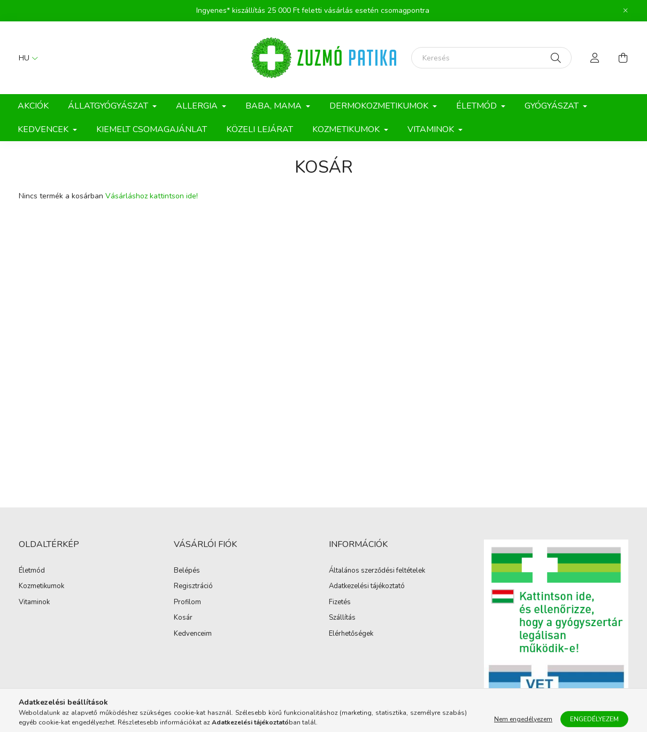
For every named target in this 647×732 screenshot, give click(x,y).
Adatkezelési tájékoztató (367, 586)
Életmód (32, 571)
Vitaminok (34, 602)
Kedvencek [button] (44, 129)
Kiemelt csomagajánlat (151, 129)
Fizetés (340, 602)
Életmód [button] (477, 106)
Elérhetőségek (351, 634)
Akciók (33, 106)
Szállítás (342, 618)
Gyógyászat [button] (553, 106)
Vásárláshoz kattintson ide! (151, 196)
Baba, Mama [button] (274, 106)
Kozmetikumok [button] (347, 129)
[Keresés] (491, 57)
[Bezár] (626, 11)
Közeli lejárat (259, 129)
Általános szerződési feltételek (377, 571)
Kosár (183, 618)
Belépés (187, 571)
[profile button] (595, 57)
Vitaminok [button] (431, 129)
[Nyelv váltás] (25, 57)
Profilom (187, 602)
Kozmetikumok (41, 586)
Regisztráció (193, 586)
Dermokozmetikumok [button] (379, 106)
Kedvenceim (193, 634)
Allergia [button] (198, 106)
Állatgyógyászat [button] (109, 106)
